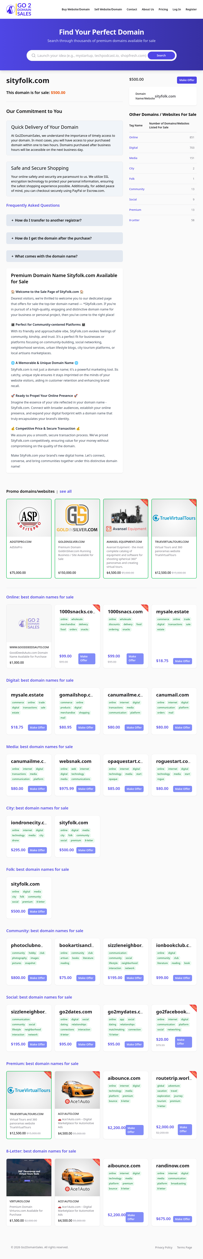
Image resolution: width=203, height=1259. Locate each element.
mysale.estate (172, 611)
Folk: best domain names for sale (37, 869)
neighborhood (130, 963)
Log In (177, 9)
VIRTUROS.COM (20, 1201)
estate (160, 629)
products (66, 707)
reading (65, 963)
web (74, 769)
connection (134, 1029)
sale (188, 624)
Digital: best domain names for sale (39, 680)
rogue (160, 779)
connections (67, 1029)
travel (174, 1091)
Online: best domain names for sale (40, 597)
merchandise (68, 624)
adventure (174, 1085)
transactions (175, 624)
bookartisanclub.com (84, 945)
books (75, 958)
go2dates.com (75, 1011)
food (63, 629)
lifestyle (113, 963)
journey (178, 1096)
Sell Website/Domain (108, 9)
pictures (16, 963)
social (64, 840)
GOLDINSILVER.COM (71, 542)
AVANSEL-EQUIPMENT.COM (124, 542)
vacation (162, 1091)
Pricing (163, 9)
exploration (163, 1096)
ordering (114, 629)
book (187, 963)
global (160, 1085)
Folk (132, 179)
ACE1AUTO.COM (68, 1114)
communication (118, 712)
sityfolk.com (27, 80)
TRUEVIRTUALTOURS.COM (172, 542)
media (130, 707)
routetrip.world (174, 1078)
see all (66, 491)
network (129, 968)
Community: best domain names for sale (44, 930)
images (35, 958)
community (82, 835)
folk (70, 835)
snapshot (30, 963)
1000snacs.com (125, 611)
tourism (161, 1101)
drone (15, 840)
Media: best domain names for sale (39, 746)
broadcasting (178, 1183)
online (64, 619)
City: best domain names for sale (37, 808)
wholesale (77, 619)
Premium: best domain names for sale (42, 1063)
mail (63, 717)
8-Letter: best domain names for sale (41, 1151)
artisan (64, 958)
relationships (79, 1024)
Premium (135, 210)
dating (64, 1024)
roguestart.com (174, 761)
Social (133, 199)
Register (191, 9)
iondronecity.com (31, 822)
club (42, 953)
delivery (83, 624)
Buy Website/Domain (76, 9)
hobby (32, 953)
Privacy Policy (163, 1247)
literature (88, 958)
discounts (114, 624)
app (122, 1019)
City (131, 168)
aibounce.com (124, 1078)
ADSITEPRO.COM (20, 542)
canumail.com (172, 694)
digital (160, 624)
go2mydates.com (128, 1011)
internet (124, 702)
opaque (113, 779)
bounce (113, 1101)
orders (73, 629)
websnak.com (75, 761)
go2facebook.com (177, 1011)
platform (135, 712)
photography (19, 958)
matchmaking (116, 1029)
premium (76, 840)
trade (187, 619)
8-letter (89, 840)
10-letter (114, 1034)
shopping (84, 712)
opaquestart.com (128, 761)
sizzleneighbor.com (130, 945)
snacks (85, 629)
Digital (133, 147)
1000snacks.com (78, 611)
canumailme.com (128, 694)
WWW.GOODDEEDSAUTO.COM (29, 647)
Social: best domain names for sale (39, 997)
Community (136, 189)
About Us (148, 9)
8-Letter (134, 220)
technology (78, 774)
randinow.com (172, 1165)
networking (174, 1029)
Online (133, 137)
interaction (115, 968)
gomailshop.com (78, 694)
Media (133, 158)
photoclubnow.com (33, 945)
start (138, 774)
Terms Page (184, 1247)
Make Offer (186, 80)
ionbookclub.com (176, 945)
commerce (163, 619)
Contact (132, 9)
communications (81, 779)
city (41, 835)
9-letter (161, 1106)
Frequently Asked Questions (33, 205)
